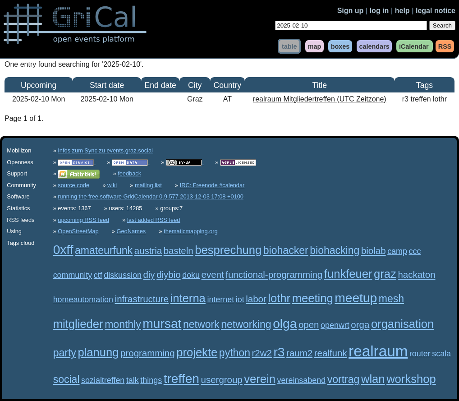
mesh (391, 298)
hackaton (416, 274)
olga (285, 324)
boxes (340, 46)
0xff (63, 250)
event (213, 274)
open (308, 324)
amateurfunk (104, 250)
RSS (445, 46)
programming (147, 353)
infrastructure (142, 299)
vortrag (343, 379)
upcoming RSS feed (83, 220)
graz (385, 273)
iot (240, 299)
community (72, 275)
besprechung (228, 250)
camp (397, 251)
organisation (402, 324)
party (64, 353)
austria (148, 250)
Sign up (350, 10)
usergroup (222, 379)
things (151, 380)
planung (98, 352)
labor (256, 299)
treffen (181, 379)
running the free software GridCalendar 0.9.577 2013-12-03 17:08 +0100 (150, 196)
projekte (196, 352)
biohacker (285, 250)
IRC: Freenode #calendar (212, 185)
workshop (411, 379)
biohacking (334, 250)
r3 (279, 352)
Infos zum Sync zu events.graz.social (105, 150)
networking (246, 324)
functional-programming (273, 274)
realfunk (330, 353)
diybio (168, 274)
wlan (373, 379)
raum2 (299, 353)
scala (441, 353)
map (314, 46)
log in (379, 10)
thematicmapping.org (191, 231)
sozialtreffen (102, 380)
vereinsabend (301, 380)
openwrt (335, 325)
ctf (98, 275)
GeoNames (131, 231)
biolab (373, 250)
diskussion (123, 275)
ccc (415, 251)
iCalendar (414, 46)
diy (149, 274)
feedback (129, 173)
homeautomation (83, 299)
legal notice (435, 10)
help (402, 10)
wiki (112, 185)
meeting (312, 298)
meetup (356, 298)
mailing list (148, 185)
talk (132, 380)
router (420, 353)
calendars (374, 46)
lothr (279, 298)
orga (360, 324)
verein (259, 379)
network (201, 324)
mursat (161, 324)
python (234, 353)
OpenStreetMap (78, 231)
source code (73, 185)
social (66, 379)
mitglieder (78, 324)
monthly (123, 324)
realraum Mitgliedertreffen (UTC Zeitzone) (319, 99)
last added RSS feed (153, 220)
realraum (378, 351)
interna (188, 298)
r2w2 (262, 353)
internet (220, 299)
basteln (178, 250)
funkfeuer (348, 273)
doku (191, 275)
